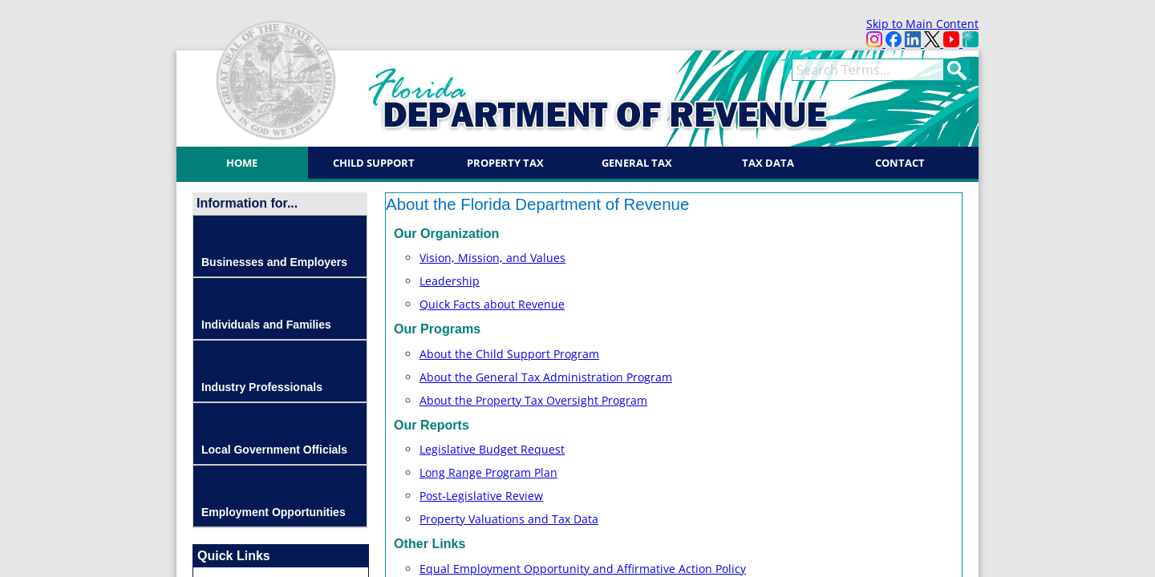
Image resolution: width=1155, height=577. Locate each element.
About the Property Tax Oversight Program (533, 400)
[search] (868, 70)
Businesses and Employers (274, 262)
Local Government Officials (274, 449)
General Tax (637, 162)
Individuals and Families (266, 324)
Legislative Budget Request (492, 449)
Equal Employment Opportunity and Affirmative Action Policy (582, 568)
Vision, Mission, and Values (492, 257)
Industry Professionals (261, 387)
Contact (900, 162)
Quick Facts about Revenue (492, 304)
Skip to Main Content (922, 23)
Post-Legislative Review (481, 495)
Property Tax (505, 162)
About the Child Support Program (509, 353)
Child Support (374, 162)
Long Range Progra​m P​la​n (488, 472)
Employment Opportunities (273, 512)
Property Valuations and (508, 519)
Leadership (449, 280)
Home (241, 162)
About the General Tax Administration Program (545, 377)
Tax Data (768, 162)
